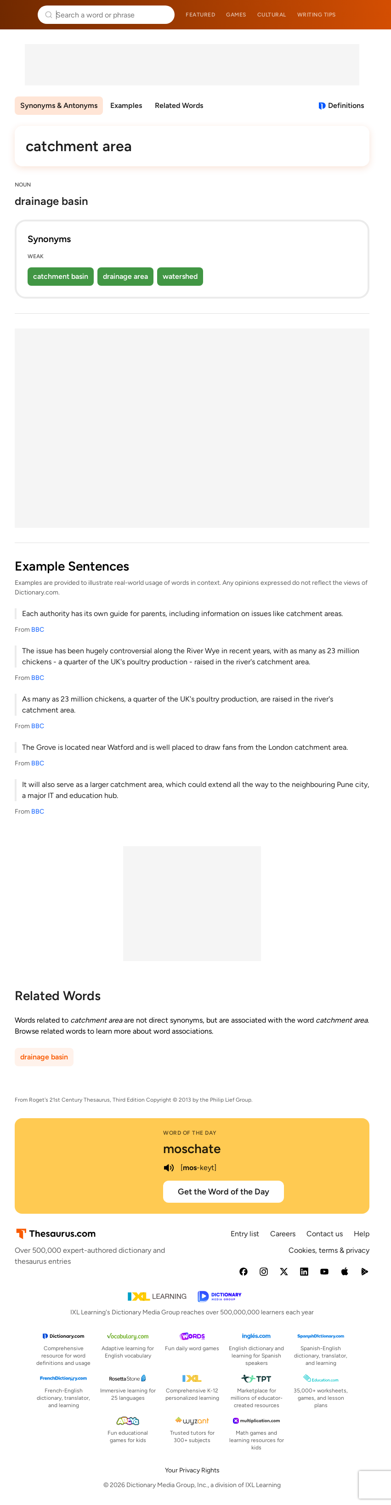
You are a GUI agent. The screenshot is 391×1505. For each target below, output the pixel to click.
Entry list (245, 1233)
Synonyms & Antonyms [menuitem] (58, 105)
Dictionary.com (371, 14)
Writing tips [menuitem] (316, 14)
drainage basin (44, 1056)
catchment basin (60, 276)
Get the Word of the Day (223, 1192)
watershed (180, 276)
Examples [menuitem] (126, 105)
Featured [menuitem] (200, 14)
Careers (282, 1233)
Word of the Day (190, 1133)
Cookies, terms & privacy (329, 1250)
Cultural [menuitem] (271, 14)
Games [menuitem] (236, 14)
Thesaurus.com (21, 14)
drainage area (125, 276)
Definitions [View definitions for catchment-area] (346, 105)
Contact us (324, 1233)
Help (361, 1233)
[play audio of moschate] (168, 1167)
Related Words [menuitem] (179, 105)
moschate (192, 1148)
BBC (37, 630)
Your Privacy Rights (192, 1470)
